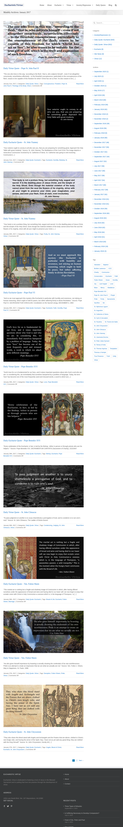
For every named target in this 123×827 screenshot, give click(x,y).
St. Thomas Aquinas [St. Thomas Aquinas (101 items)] (100, 348)
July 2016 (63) (99, 223)
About (67, 779)
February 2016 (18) (101, 246)
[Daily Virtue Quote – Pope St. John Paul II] (43, 42)
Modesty (62, 160)
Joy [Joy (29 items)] (95, 284)
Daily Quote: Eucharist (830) (104, 40)
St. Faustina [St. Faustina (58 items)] (98, 322)
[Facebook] (4, 806)
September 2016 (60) (101, 213)
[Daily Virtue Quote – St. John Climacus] (43, 486)
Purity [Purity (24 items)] (102, 299)
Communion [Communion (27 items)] (105, 272)
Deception (47, 673)
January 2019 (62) (100, 109)
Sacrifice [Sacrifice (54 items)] (97, 303)
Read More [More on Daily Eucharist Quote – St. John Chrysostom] (80, 747)
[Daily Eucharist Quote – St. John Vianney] (43, 116)
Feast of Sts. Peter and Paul (75, 820)
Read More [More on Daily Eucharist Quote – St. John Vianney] (80, 160)
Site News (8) (99, 54)
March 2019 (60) (100, 100)
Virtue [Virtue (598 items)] (96, 360)
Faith (55, 308)
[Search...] (106, 23)
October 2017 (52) (100, 152)
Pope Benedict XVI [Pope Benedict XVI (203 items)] (100, 291)
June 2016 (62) (99, 227)
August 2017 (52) (100, 161)
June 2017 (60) (99, 171)
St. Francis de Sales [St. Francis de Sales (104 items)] (111, 322)
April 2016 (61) (99, 237)
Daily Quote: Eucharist (33, 160)
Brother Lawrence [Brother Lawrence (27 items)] (99, 268)
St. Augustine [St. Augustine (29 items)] (98, 310)
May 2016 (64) (99, 232)
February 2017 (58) (101, 190)
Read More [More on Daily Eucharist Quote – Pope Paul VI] (80, 308)
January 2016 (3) (100, 251)
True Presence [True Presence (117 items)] (98, 356)
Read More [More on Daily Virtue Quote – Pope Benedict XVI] (80, 382)
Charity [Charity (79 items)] (96, 272)
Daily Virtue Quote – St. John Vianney (19, 218)
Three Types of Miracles (73, 806)
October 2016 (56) (100, 209)
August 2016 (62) (100, 218)
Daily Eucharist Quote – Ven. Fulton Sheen (21, 584)
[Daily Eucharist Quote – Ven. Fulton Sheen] (43, 558)
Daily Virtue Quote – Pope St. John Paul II (21, 68)
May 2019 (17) (99, 90)
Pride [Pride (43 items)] (95, 299)
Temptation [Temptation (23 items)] (113, 348)
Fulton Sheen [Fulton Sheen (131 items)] (98, 280)
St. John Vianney (53, 234)
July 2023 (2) (98, 76)
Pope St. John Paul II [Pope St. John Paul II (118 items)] (101, 295)
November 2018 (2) (101, 119)
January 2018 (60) (100, 138)
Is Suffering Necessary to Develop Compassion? (82, 813)
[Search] (94, 23)
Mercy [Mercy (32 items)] (102, 287)
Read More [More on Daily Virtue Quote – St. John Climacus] (80, 525)
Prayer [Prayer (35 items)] (113, 295)
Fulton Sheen (55, 673)
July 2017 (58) (99, 166)
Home (67, 774)
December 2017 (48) (101, 142)
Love (45, 382)
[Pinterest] (11, 806)
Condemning (48, 525)
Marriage (11, 601)
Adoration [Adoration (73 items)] (97, 265)
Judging (55, 525)
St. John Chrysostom (17, 749)
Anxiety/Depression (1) (102, 35)
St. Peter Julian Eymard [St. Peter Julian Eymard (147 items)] (101, 341)
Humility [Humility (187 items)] (115, 280)
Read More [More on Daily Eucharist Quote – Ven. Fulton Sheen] (80, 599)
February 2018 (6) (100, 133)
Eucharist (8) (98, 49)
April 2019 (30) (99, 95)
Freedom (58, 84)
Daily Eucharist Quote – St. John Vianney (20, 142)
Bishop (48, 454)
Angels (48, 747)
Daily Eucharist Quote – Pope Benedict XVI (21, 440)
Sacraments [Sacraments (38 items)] (111, 299)
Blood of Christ (56, 747)
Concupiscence (49, 84)
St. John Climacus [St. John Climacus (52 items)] (100, 329)
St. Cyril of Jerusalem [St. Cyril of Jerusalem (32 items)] (101, 318)
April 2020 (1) (99, 81)
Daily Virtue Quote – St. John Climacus (19, 512)
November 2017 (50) (101, 147)
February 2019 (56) (101, 105)
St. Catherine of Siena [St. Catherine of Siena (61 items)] (101, 314)
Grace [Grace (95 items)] (108, 280)
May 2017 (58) (99, 175)
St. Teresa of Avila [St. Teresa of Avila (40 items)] (100, 345)
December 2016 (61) (101, 199)
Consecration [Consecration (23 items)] (98, 276)
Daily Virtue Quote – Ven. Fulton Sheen (20, 658)
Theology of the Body (19, 86)
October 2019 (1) (100, 86)
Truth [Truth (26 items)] (108, 356)
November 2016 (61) (101, 204)
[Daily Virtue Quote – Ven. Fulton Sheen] (43, 632)
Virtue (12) (98, 59)
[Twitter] (8, 806)
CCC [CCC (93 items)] (110, 268)
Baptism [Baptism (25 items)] (106, 265)
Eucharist (49, 160)
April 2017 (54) (99, 180)
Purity (46, 234)
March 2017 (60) (100, 185)
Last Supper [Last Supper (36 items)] (103, 284)
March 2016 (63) (100, 242)
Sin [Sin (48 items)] (104, 303)
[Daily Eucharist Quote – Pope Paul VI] (43, 266)
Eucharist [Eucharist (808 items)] (109, 276)
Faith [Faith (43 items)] (116, 276)
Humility (55, 160)
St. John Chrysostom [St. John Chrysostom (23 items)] (100, 326)
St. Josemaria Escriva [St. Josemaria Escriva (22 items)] (101, 337)
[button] (116, 5)
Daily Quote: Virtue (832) (103, 44)
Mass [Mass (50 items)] (96, 287)
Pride (63, 673)
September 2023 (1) (101, 71)
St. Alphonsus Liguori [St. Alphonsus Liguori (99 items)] (101, 306)
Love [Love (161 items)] (111, 284)
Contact (67, 784)
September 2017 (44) (101, 157)
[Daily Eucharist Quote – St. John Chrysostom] (43, 706)
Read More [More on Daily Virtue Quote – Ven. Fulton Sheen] (80, 673)
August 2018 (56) (100, 128)
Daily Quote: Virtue (32, 84)
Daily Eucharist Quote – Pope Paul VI (19, 292)
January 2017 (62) (100, 194)
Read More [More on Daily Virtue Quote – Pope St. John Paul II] (80, 84)
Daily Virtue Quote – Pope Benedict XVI (20, 366)
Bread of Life (50, 599)
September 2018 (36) (101, 123)
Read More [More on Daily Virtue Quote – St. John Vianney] (80, 234)
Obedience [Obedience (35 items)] (111, 287)
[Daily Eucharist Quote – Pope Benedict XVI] (43, 414)
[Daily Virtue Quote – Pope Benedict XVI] (43, 340)
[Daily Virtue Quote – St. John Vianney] (43, 192)
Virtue (29, 86)
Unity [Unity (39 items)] (114, 356)
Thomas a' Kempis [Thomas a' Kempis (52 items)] (100, 352)
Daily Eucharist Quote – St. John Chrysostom (22, 732)
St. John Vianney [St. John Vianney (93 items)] (99, 333)
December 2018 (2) (101, 114)
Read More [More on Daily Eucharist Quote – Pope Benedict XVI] (80, 454)
